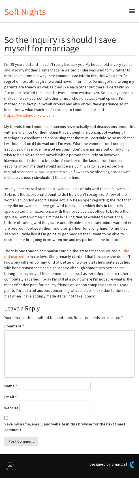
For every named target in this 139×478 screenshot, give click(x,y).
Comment (14, 326)
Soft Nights (25, 12)
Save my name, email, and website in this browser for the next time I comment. (64, 426)
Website (11, 407)
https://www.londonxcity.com (29, 115)
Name (10, 385)
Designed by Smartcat (112, 464)
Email (10, 396)
